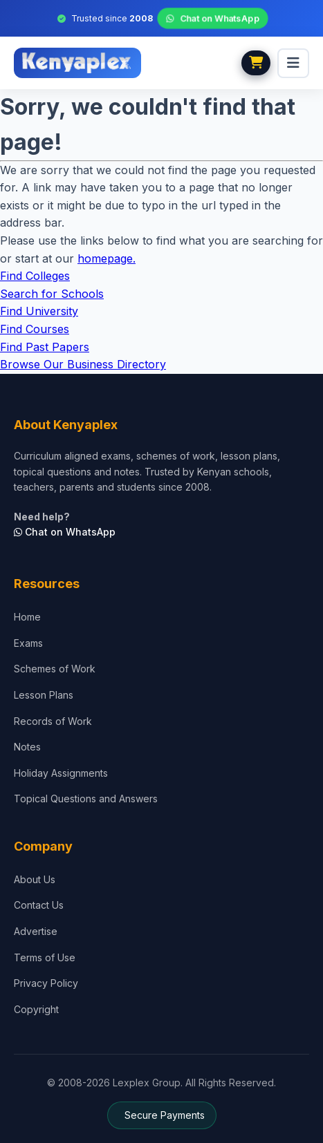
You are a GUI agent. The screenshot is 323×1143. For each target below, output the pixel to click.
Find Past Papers (44, 347)
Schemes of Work (54, 668)
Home (27, 617)
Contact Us (39, 905)
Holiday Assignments (61, 773)
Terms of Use (44, 957)
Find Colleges (35, 276)
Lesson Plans (43, 695)
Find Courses (34, 329)
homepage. (106, 258)
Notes (27, 747)
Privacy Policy (46, 983)
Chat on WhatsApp (212, 18)
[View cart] (255, 62)
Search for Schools (52, 294)
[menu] (293, 63)
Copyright (36, 1009)
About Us (34, 879)
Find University (39, 311)
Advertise (35, 931)
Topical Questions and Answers (86, 798)
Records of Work (53, 721)
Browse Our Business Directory (83, 364)
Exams (28, 643)
